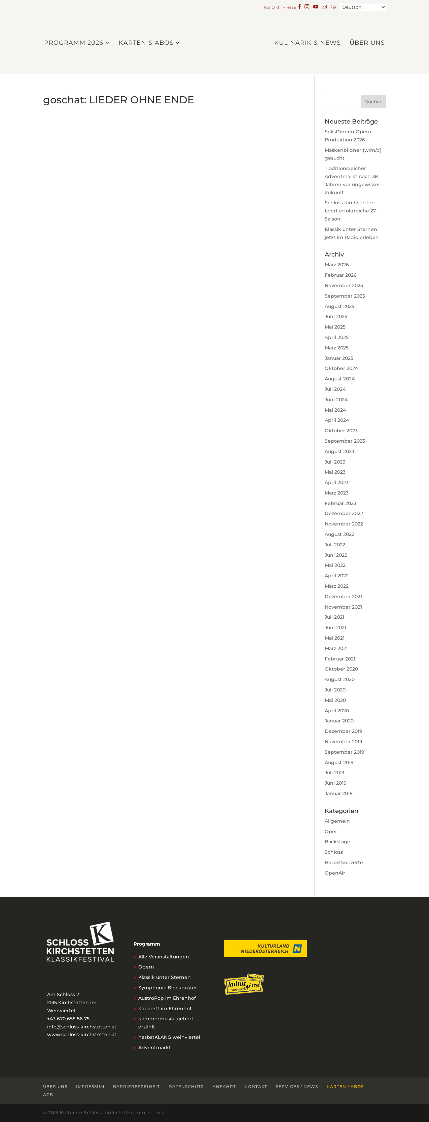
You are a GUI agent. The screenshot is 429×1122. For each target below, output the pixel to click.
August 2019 (339, 762)
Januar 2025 (339, 358)
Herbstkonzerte (344, 862)
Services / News (297, 1086)
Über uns (365, 43)
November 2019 (343, 742)
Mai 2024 (335, 410)
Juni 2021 (335, 627)
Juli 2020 (335, 690)
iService (155, 1113)
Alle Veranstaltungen (163, 957)
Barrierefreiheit (136, 1086)
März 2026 (337, 265)
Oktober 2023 (341, 431)
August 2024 (340, 379)
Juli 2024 (335, 389)
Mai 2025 (335, 327)
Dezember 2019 (343, 731)
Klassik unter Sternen (164, 977)
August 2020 (340, 679)
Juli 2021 (334, 617)
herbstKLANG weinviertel (169, 1037)
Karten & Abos (147, 43)
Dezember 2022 (344, 513)
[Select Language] (363, 7)
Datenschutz (186, 1086)
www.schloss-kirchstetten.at (81, 1034)
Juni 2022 (336, 555)
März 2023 (337, 493)
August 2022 (339, 534)
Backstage (337, 842)
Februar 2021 (340, 659)
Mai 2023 (335, 472)
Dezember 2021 (343, 596)
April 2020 (337, 711)
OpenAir (335, 873)
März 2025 (337, 348)
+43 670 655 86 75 (68, 1019)
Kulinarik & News (306, 43)
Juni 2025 (336, 316)
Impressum (90, 1086)
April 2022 (337, 576)
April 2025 (337, 337)
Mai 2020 (335, 700)
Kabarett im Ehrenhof (164, 1009)
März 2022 (337, 586)
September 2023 (345, 441)
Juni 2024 (336, 400)
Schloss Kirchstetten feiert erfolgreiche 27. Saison (351, 211)
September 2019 (344, 752)
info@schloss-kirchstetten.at (81, 1027)
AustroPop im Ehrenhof (167, 998)
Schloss (334, 852)
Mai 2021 (335, 638)
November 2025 (344, 285)
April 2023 (337, 482)
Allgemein (337, 821)
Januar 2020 (339, 721)
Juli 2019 (335, 773)
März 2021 (336, 648)
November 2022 (344, 524)
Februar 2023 (340, 503)
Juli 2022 (335, 545)
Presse (289, 7)
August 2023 (339, 451)
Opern (146, 967)
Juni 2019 (336, 783)
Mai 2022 (335, 565)
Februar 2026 (341, 275)
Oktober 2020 (341, 669)
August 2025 (339, 306)
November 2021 (343, 607)
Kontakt (273, 7)
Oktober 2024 (341, 368)
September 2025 (345, 296)
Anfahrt (224, 1086)
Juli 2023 (335, 462)
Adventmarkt (154, 1048)
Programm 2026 (75, 43)
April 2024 (337, 420)
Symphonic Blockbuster (167, 988)
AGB (48, 1094)
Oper (331, 831)
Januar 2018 (339, 793)
